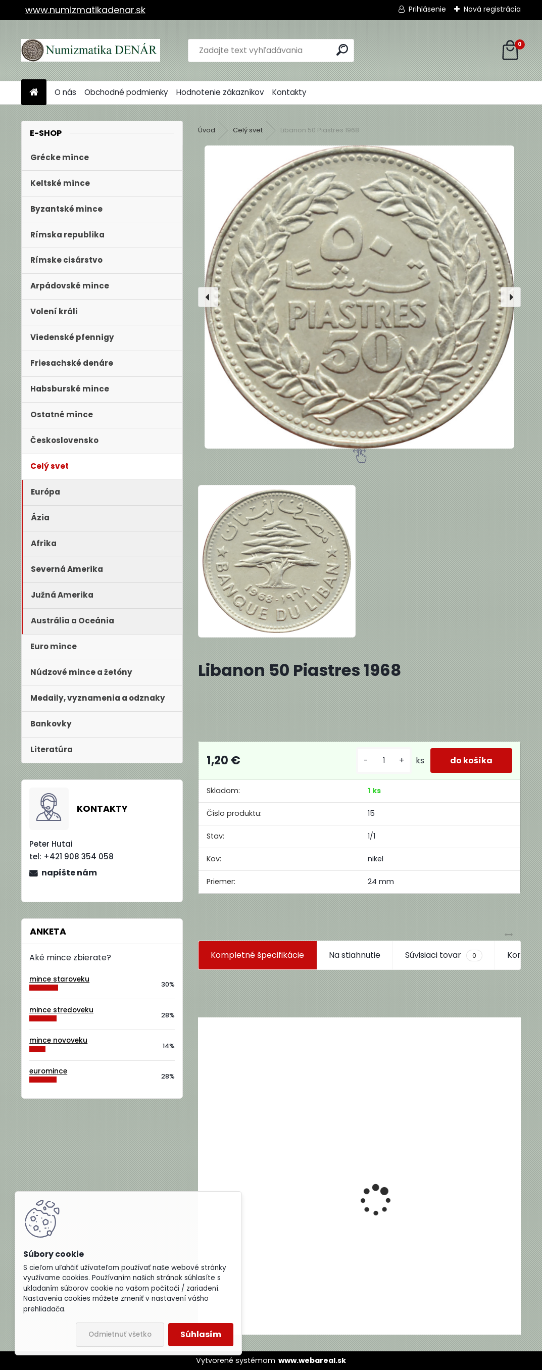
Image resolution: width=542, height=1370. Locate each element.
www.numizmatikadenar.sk (85, 10)
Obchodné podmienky (126, 92)
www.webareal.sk (312, 1360)
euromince (48, 1071)
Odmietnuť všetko (120, 1334)
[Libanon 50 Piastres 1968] (359, 297)
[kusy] (383, 760)
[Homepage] (33, 92)
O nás (65, 92)
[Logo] (90, 50)
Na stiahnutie (354, 955)
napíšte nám (69, 872)
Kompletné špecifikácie (257, 955)
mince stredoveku (61, 1010)
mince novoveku (58, 1040)
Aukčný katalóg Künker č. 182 (261, 1257)
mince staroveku (59, 979)
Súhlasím (200, 1334)
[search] (342, 50)
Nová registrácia (492, 9)
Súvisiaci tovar (443, 955)
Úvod (206, 130)
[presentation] (208, 297)
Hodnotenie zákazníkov (220, 92)
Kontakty (289, 92)
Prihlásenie (427, 9)
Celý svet (248, 130)
